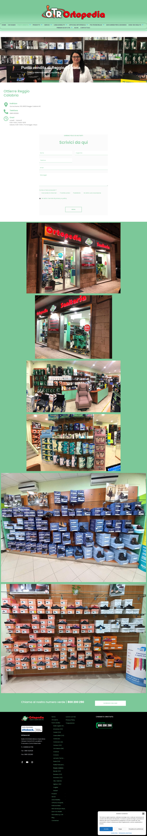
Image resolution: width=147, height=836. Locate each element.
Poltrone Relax (97, 25)
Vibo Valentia (57, 781)
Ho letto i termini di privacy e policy (54, 198)
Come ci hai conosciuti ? (48, 190)
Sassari (55, 791)
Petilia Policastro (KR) (58, 765)
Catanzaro (56, 739)
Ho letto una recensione (92, 193)
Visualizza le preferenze (136, 829)
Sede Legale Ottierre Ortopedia (58, 726)
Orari (12, 117)
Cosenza (56, 752)
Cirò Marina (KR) (58, 748)
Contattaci (85, 28)
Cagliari (55, 787)
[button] (143, 814)
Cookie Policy (114, 833)
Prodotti (37, 25)
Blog (76, 28)
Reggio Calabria (58, 768)
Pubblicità (76, 193)
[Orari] (6, 118)
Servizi (48, 25)
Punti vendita (24, 25)
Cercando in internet (49, 193)
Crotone (56, 755)
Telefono (14, 110)
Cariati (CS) (57, 732)
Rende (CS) (57, 771)
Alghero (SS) (57, 784)
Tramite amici (65, 193)
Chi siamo (12, 25)
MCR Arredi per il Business (116, 25)
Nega (120, 829)
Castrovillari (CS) (58, 735)
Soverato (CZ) (57, 778)
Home (4, 25)
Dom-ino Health (136, 25)
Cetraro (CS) (57, 745)
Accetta (106, 829)
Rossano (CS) (57, 774)
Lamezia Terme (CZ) (58, 758)
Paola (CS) (56, 761)
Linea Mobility (60, 25)
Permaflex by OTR (64, 28)
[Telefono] (6, 111)
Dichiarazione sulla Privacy (125, 833)
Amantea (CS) (58, 729)
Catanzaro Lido (58, 742)
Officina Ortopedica (78, 25)
